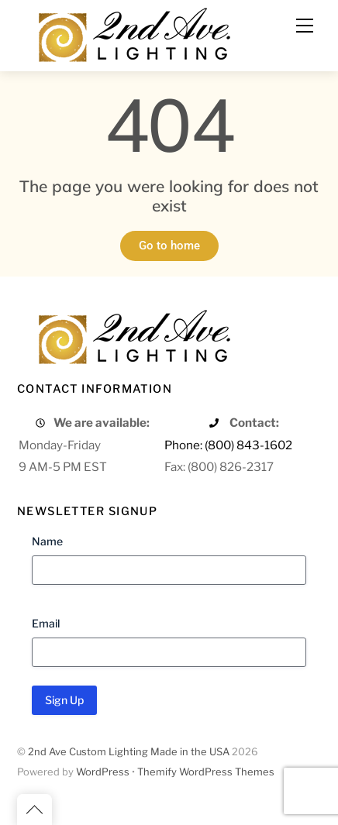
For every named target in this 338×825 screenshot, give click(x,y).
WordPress (102, 772)
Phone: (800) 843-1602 (228, 445)
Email (46, 623)
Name (47, 541)
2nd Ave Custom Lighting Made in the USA (128, 752)
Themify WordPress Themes (205, 772)
